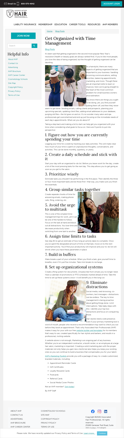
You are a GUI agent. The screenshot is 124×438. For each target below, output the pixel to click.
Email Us (12, 4)
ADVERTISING (17, 419)
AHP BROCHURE (18, 423)
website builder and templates (89, 330)
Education (60, 24)
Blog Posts (60, 31)
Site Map (12, 83)
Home (49, 31)
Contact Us (13, 63)
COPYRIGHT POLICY (50, 419)
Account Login (112, 4)
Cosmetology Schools (18, 79)
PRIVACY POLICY (48, 423)
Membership (45, 24)
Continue (102, 433)
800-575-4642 (27, 4)
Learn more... (89, 433)
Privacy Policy (14, 91)
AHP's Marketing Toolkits (55, 356)
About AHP (13, 59)
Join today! (69, 386)
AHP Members (110, 24)
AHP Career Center (16, 75)
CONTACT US (17, 415)
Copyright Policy (15, 87)
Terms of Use (14, 95)
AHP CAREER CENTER (20, 427)
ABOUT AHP (16, 411)
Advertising (13, 67)
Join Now (23, 35)
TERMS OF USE (47, 427)
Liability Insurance (25, 24)
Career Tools (77, 24)
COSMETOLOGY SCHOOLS (53, 411)
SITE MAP (45, 415)
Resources (94, 24)
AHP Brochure (14, 71)
